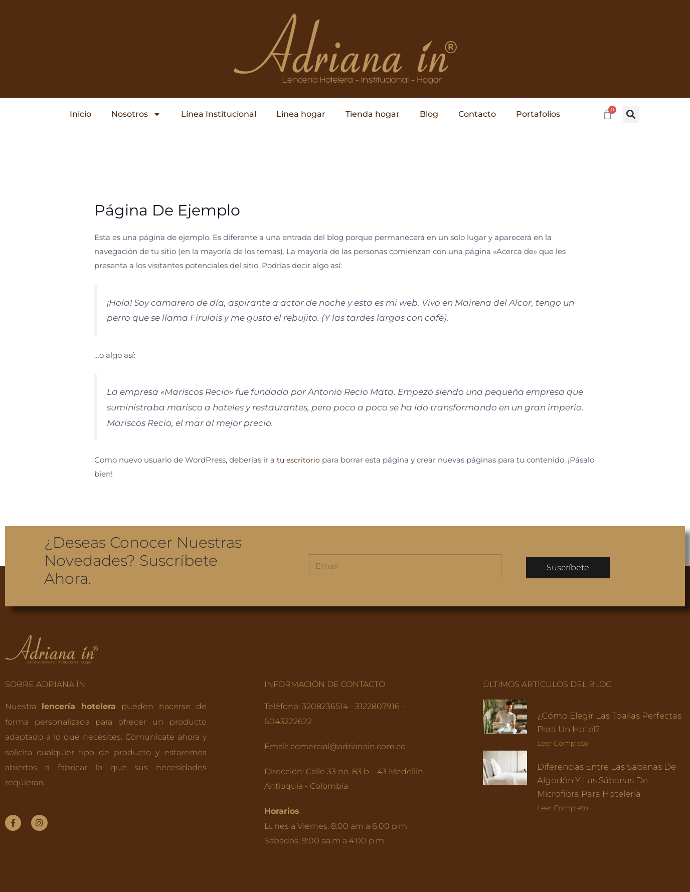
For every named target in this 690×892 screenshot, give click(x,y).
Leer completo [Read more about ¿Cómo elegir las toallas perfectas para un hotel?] (562, 743)
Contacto (477, 114)
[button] (631, 114)
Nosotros (136, 114)
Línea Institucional (218, 114)
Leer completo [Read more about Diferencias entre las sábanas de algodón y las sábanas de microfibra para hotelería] (562, 807)
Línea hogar (300, 114)
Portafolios (538, 114)
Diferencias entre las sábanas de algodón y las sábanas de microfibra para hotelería (605, 780)
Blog (429, 114)
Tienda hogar (373, 114)
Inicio (80, 114)
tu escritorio (299, 460)
